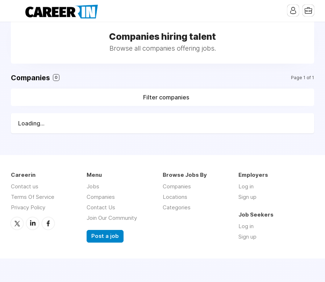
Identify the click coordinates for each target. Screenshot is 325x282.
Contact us (24, 186)
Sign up (247, 196)
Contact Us (101, 207)
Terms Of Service (32, 196)
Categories (177, 207)
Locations (175, 196)
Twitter (17, 223)
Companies (101, 196)
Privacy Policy (28, 207)
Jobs (93, 186)
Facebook (48, 223)
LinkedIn (32, 223)
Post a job (105, 236)
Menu (16, 10)
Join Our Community (112, 217)
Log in (246, 186)
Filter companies (166, 97)
